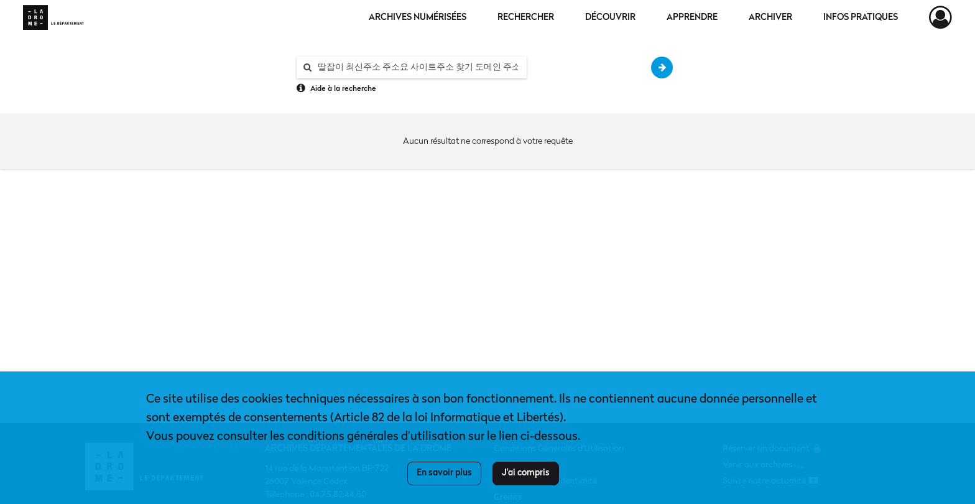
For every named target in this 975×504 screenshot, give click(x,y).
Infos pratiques (860, 17)
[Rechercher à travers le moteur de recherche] (418, 67)
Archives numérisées (417, 17)
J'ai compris (526, 473)
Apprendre (692, 17)
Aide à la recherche (343, 89)
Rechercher (525, 17)
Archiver (770, 17)
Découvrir (610, 17)
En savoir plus (444, 473)
